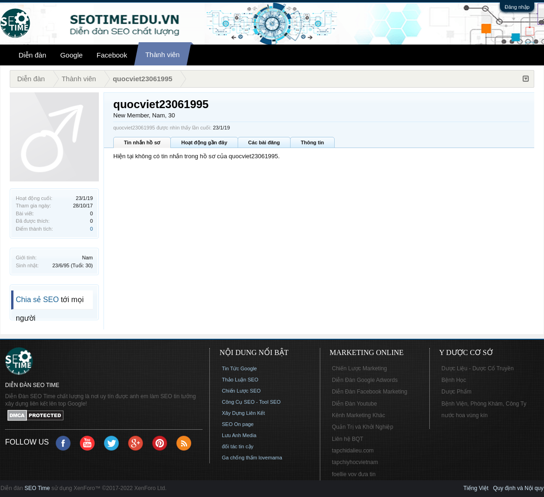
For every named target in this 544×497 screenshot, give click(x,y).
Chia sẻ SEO (37, 299)
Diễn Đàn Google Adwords (365, 380)
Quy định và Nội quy (518, 488)
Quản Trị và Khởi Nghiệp (362, 427)
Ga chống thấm (239, 457)
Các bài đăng (264, 142)
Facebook (112, 55)
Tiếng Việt (475, 488)
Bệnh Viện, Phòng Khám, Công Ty (483, 403)
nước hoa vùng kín (464, 415)
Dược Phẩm (456, 391)
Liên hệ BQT (347, 439)
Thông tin (312, 142)
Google (71, 55)
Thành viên (162, 54)
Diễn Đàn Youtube (354, 403)
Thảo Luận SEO (240, 379)
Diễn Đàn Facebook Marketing (369, 391)
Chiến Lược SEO (241, 391)
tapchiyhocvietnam (355, 462)
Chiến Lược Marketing (359, 368)
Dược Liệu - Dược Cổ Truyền (477, 368)
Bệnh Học (453, 380)
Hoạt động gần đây (204, 142)
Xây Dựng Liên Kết (243, 413)
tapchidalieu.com (353, 450)
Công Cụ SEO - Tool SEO (251, 402)
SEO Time (37, 488)
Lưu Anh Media (239, 435)
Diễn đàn (32, 55)
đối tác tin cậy (237, 446)
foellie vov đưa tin (354, 474)
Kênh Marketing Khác (358, 415)
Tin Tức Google (239, 368)
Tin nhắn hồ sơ (142, 142)
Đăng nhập (517, 7)
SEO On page (238, 424)
